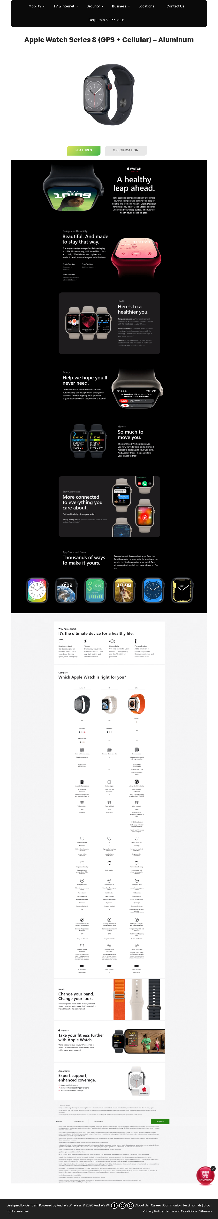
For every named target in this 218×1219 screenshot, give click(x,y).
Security (93, 7)
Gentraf (31, 1206)
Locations (146, 7)
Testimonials (192, 1206)
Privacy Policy (153, 1211)
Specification (126, 150)
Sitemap (205, 1211)
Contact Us (175, 7)
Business (119, 7)
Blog (207, 1206)
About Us (142, 1206)
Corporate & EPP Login (107, 20)
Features (83, 150)
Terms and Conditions (181, 1211)
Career (156, 1206)
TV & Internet (63, 7)
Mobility (35, 7)
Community (172, 1206)
